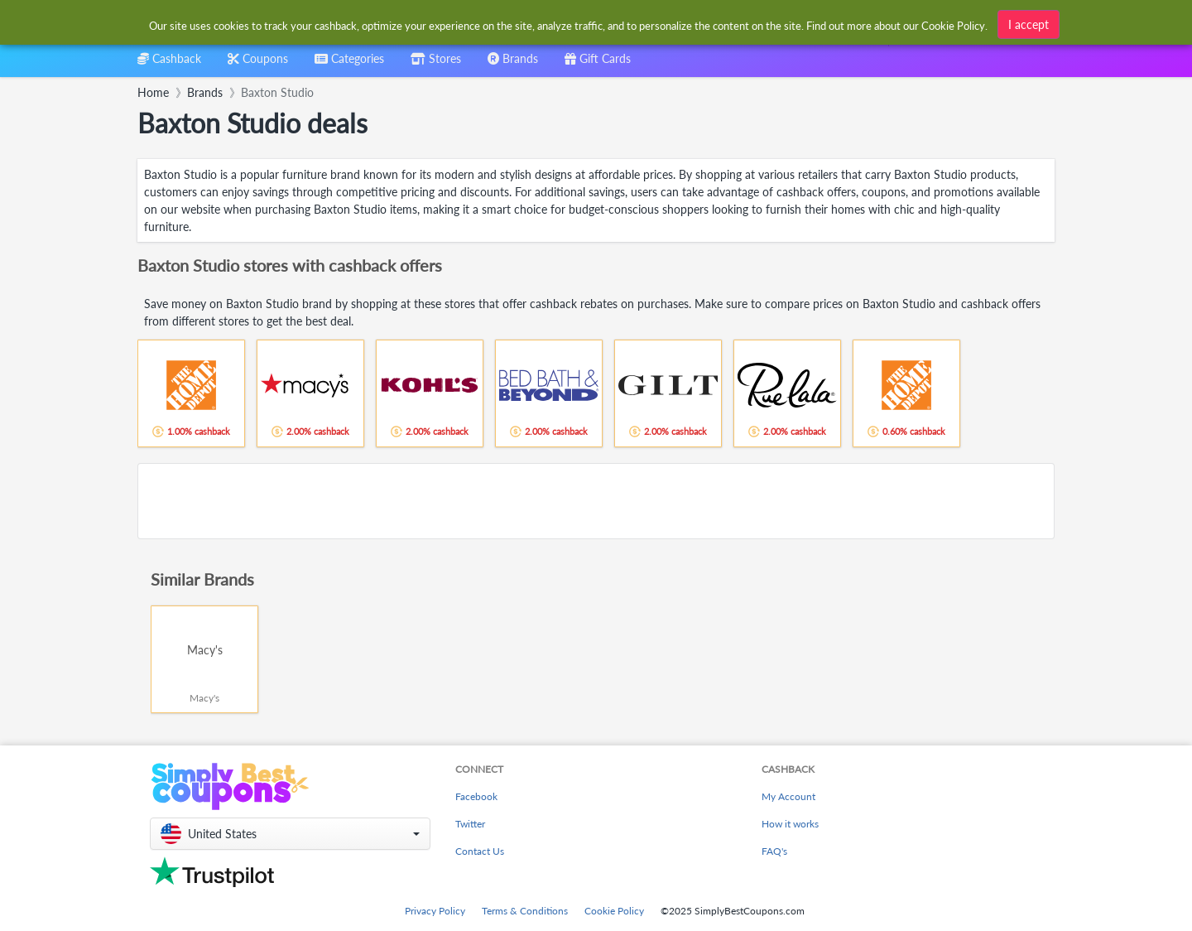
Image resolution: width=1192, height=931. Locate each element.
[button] (290, 834)
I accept (1028, 24)
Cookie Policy (614, 910)
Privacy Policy (435, 910)
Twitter (470, 824)
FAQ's (774, 851)
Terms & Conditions (525, 910)
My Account (788, 796)
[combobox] (349, 64)
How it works (790, 824)
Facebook (476, 796)
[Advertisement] (596, 501)
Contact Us (479, 851)
